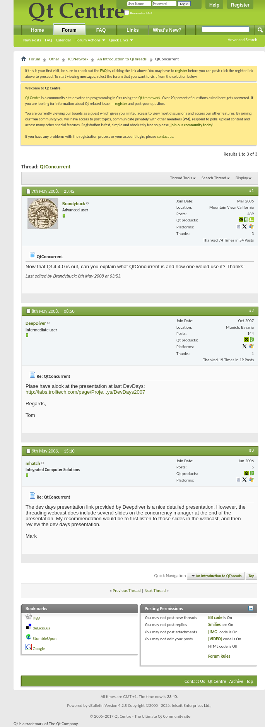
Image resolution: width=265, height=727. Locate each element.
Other (54, 59)
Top (252, 575)
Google (39, 648)
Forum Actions (88, 40)
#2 (251, 310)
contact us (165, 136)
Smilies (214, 624)
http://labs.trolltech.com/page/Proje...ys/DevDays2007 (85, 392)
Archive (236, 681)
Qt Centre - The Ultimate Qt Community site (152, 716)
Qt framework (149, 97)
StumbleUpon (45, 638)
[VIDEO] (215, 638)
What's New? (167, 30)
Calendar (63, 40)
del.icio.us (41, 628)
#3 (251, 450)
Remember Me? (138, 13)
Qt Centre (33, 97)
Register (240, 5)
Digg (37, 618)
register (121, 103)
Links (132, 30)
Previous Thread (127, 590)
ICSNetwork (78, 59)
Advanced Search (242, 39)
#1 (251, 190)
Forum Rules (219, 656)
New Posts (32, 40)
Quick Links (118, 40)
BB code (215, 617)
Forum (69, 30)
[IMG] (213, 631)
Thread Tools (181, 177)
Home (37, 30)
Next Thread (155, 590)
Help (214, 5)
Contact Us (195, 681)
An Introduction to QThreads (121, 59)
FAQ (48, 40)
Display (242, 177)
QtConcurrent (55, 166)
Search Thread (214, 177)
